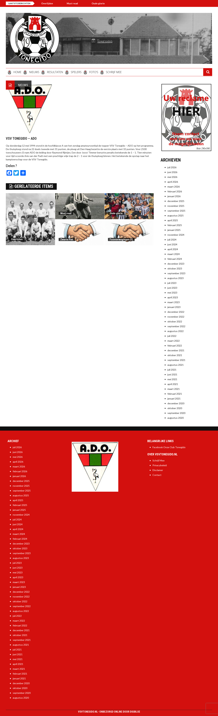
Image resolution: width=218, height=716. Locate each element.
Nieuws (23, 85)
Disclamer (157, 470)
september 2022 (176, 326)
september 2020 (176, 413)
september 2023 (176, 273)
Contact (156, 474)
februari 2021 (174, 393)
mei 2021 (172, 379)
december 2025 (175, 201)
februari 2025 (174, 225)
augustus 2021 (175, 364)
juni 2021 (172, 374)
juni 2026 (172, 172)
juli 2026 (171, 167)
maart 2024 (173, 254)
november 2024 (175, 234)
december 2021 (175, 350)
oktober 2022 (174, 321)
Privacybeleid (159, 465)
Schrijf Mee (158, 460)
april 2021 (172, 384)
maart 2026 (173, 186)
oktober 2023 (174, 268)
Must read (75, 3)
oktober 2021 (174, 355)
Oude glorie (100, 3)
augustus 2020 (175, 417)
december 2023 (175, 263)
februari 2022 (174, 345)
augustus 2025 (175, 215)
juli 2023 (171, 282)
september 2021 (176, 360)
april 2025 (172, 220)
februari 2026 (174, 191)
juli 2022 (171, 335)
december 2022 (175, 311)
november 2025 (175, 205)
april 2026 (172, 181)
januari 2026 (174, 196)
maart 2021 (173, 388)
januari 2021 (174, 398)
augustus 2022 (175, 331)
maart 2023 (173, 302)
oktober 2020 (174, 408)
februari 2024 (174, 258)
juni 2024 (172, 244)
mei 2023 (172, 292)
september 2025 (176, 210)
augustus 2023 (175, 278)
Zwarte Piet (66, 239)
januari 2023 (174, 307)
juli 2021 (171, 369)
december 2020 (175, 403)
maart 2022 (173, 340)
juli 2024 (171, 239)
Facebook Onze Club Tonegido (169, 447)
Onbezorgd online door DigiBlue (119, 711)
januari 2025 (174, 229)
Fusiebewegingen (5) (121, 239)
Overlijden (50, 3)
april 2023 (172, 297)
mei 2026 (172, 176)
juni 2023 (172, 287)
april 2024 (172, 249)
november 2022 (175, 316)
